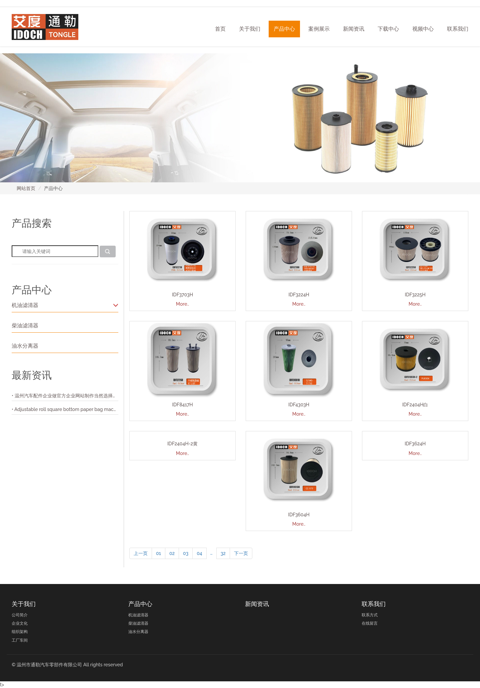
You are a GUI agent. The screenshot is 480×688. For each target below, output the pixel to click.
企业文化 (20, 623)
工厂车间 (20, 640)
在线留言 (370, 623)
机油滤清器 (65, 305)
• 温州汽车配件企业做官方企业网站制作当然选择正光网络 (65, 395)
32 (223, 553)
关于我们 (24, 603)
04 (199, 553)
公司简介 (20, 615)
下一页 (241, 553)
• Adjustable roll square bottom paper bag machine (65, 409)
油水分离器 (25, 346)
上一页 (141, 553)
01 (158, 553)
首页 (220, 29)
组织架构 (20, 631)
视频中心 (423, 29)
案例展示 (319, 29)
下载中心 (388, 29)
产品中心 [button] (284, 29)
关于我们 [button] (249, 29)
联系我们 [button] (457, 29)
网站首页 (26, 188)
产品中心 (140, 603)
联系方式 (370, 615)
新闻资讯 (353, 29)
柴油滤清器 (25, 325)
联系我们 (374, 603)
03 (185, 553)
